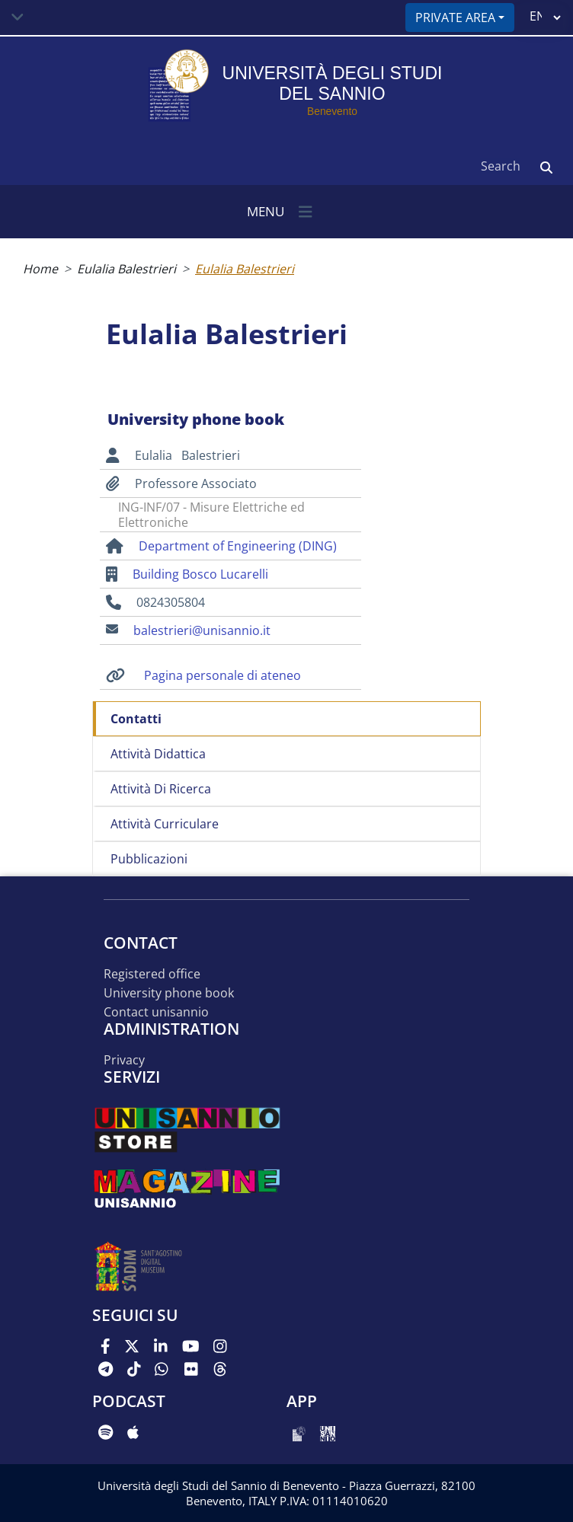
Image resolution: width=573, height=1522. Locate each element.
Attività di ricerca (160, 788)
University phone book (169, 993)
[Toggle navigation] (17, 17)
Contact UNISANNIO (156, 1012)
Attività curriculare (164, 823)
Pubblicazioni (148, 858)
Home (40, 268)
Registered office (152, 974)
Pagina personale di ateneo (222, 675)
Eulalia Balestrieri (126, 268)
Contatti (136, 718)
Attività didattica (158, 753)
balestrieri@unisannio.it (201, 630)
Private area (455, 17)
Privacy (124, 1060)
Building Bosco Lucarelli (200, 574)
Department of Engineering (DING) (238, 546)
